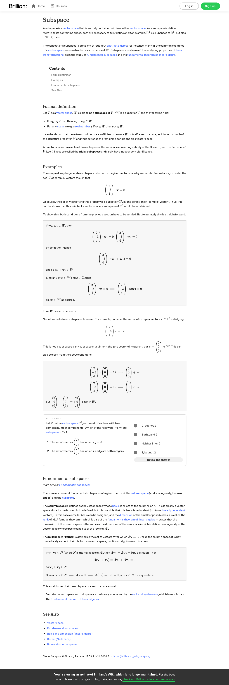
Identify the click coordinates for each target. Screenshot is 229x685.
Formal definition (61, 75)
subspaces (52, 432)
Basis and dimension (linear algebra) (70, 634)
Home (38, 6)
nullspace (68, 498)
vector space (71, 28)
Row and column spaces (62, 644)
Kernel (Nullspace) (58, 639)
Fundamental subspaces (65, 85)
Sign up (210, 6)
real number (82, 126)
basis (115, 506)
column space (139, 493)
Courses (59, 6)
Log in (189, 6)
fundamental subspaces (102, 55)
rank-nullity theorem (145, 594)
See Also (56, 90)
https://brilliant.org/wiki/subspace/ (132, 656)
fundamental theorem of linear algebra (151, 55)
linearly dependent (173, 510)
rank (46, 519)
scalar (61, 126)
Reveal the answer (158, 460)
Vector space (55, 623)
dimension (126, 515)
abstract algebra (117, 45)
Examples (57, 80)
